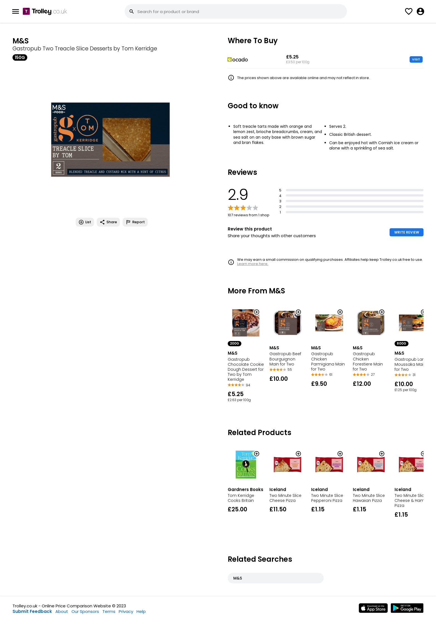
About (61, 611)
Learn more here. (252, 263)
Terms (108, 611)
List (84, 222)
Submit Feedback (32, 611)
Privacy (126, 611)
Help (141, 611)
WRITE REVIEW (406, 232)
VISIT (416, 59)
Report (135, 222)
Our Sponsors (85, 611)
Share (108, 222)
